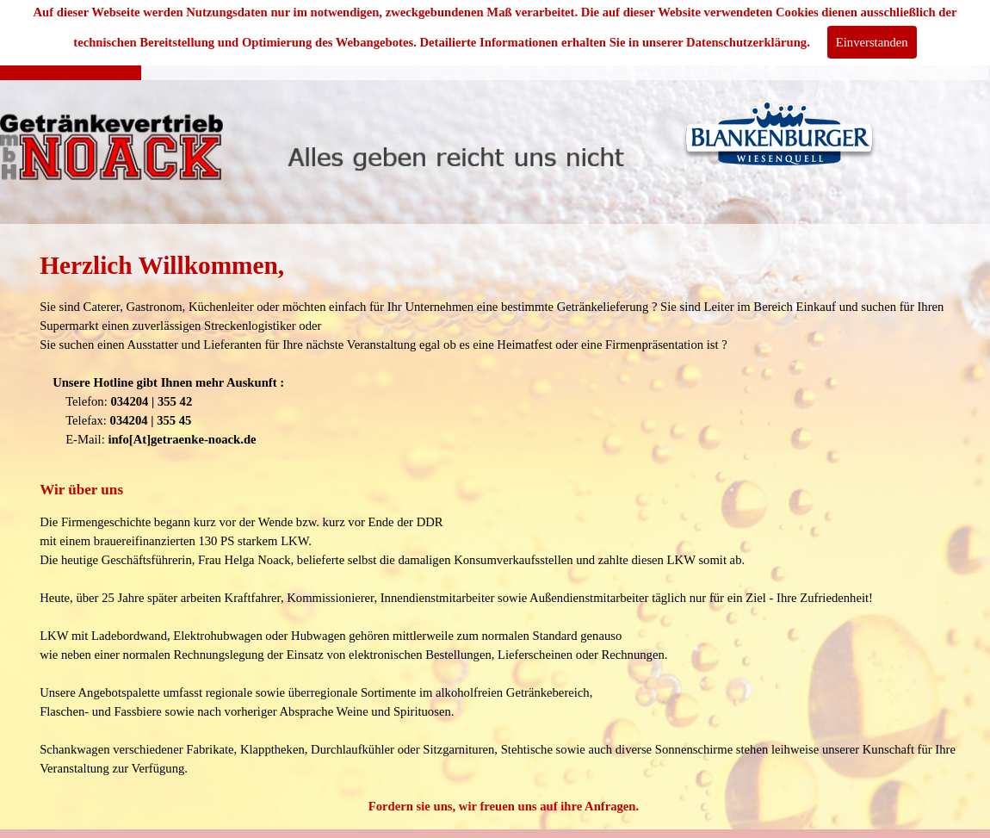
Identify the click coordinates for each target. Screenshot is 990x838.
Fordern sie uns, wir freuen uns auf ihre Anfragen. (503, 806)
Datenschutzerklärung (746, 42)
